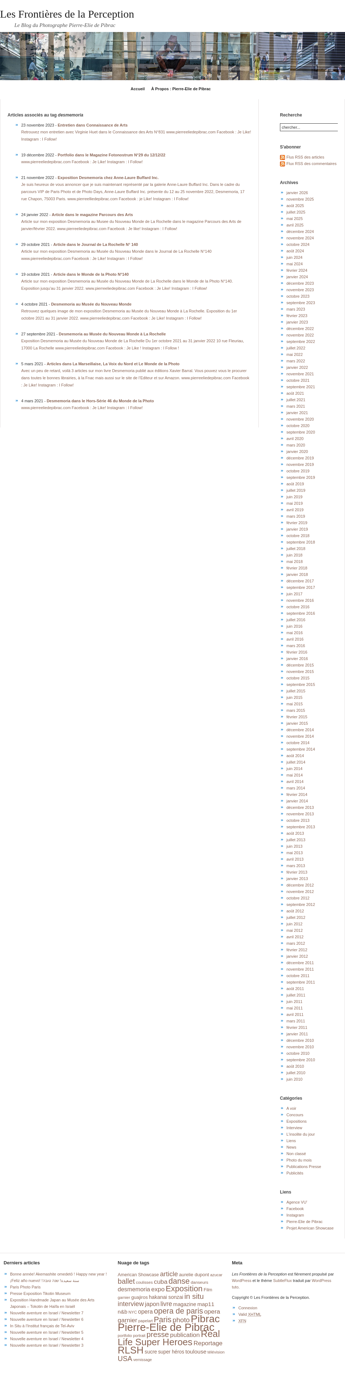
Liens (291, 1141)
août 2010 (295, 1066)
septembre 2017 (300, 587)
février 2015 (296, 717)
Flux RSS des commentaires (311, 163)
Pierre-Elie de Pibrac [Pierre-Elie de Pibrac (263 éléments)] (166, 1327)
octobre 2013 (297, 820)
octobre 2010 (297, 1053)
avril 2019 (295, 510)
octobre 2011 (297, 976)
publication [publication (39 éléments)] (185, 1334)
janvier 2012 (297, 956)
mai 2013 (294, 853)
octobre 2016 (297, 607)
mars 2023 (295, 309)
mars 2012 (295, 943)
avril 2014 (295, 781)
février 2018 (296, 568)
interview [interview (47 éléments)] (131, 1303)
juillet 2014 (295, 762)
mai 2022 (294, 354)
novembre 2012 (300, 891)
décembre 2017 (300, 581)
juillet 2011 (295, 995)
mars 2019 (295, 516)
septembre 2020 (300, 432)
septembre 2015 (300, 684)
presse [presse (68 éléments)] (158, 1334)
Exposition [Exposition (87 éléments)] (184, 1288)
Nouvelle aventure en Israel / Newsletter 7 (46, 1313)
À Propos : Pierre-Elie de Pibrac (181, 89)
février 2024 (296, 270)
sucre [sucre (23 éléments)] (151, 1352)
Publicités (294, 1173)
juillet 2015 (295, 691)
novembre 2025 (300, 199)
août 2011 (295, 988)
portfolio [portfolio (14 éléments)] (125, 1335)
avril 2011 (295, 1014)
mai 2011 (294, 1008)
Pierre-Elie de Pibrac (304, 1221)
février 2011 (296, 1027)
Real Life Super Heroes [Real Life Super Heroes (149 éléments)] (169, 1338)
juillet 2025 (295, 212)
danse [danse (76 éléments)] (179, 1281)
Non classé (296, 1153)
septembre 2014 (300, 749)
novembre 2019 (300, 464)
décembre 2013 (300, 807)
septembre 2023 (300, 303)
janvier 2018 (297, 574)
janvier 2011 (297, 1034)
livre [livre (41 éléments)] (166, 1303)
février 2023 (296, 315)
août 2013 (295, 833)
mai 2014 (294, 775)
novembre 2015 (300, 671)
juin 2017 (294, 594)
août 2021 (295, 393)
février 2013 (296, 872)
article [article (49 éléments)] (169, 1274)
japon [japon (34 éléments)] (152, 1304)
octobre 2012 (297, 898)
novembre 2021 (300, 374)
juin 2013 (294, 846)
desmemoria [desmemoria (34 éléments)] (134, 1289)
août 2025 (295, 205)
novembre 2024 (300, 238)
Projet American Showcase (310, 1228)
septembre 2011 (300, 982)
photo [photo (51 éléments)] (181, 1320)
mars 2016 (295, 646)
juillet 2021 (295, 400)
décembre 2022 (300, 328)
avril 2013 (295, 859)
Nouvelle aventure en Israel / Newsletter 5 (46, 1332)
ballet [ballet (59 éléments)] (126, 1281)
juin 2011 (294, 1001)
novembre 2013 (300, 814)
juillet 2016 (295, 620)
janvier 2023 (297, 322)
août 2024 (295, 251)
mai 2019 (294, 503)
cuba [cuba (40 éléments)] (160, 1281)
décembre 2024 (300, 231)
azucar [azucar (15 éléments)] (216, 1275)
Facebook (295, 1208)
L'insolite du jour (300, 1134)
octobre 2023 (297, 296)
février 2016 (296, 652)
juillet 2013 (295, 840)
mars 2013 (295, 866)
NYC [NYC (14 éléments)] (132, 1312)
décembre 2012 (300, 885)
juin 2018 (294, 555)
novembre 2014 (300, 736)
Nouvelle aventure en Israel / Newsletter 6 (46, 1319)
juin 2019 (294, 497)
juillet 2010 (295, 1073)
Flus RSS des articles (305, 157)
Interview (294, 1128)
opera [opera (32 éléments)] (145, 1311)
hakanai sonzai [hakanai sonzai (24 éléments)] (166, 1297)
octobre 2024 (297, 244)
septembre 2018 (300, 542)
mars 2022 (295, 361)
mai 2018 (294, 561)
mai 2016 (294, 633)
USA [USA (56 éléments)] (125, 1358)
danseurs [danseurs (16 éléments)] (199, 1282)
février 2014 (296, 794)
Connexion (247, 1308)
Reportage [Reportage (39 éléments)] (208, 1343)
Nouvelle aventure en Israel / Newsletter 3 (46, 1345)
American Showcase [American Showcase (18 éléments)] (138, 1274)
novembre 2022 (300, 335)
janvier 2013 (297, 878)
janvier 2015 (297, 723)
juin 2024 (294, 257)
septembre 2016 (300, 613)
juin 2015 (294, 697)
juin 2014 (294, 768)
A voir (291, 1108)
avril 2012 (295, 937)
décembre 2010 (300, 1040)
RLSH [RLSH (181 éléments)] (131, 1350)
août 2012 (295, 911)
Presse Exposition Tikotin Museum (40, 1293)
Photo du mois (299, 1160)
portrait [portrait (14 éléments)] (139, 1335)
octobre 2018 (297, 535)
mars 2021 (295, 406)
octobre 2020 (297, 425)
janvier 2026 (297, 193)
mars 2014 (295, 788)
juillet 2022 (295, 348)
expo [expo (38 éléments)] (158, 1289)
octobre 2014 (297, 743)
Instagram (295, 1215)
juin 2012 (294, 924)
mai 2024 (294, 264)
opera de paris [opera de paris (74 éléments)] (178, 1311)
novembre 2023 (300, 290)
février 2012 (296, 950)
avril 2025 (295, 225)
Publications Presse (303, 1166)
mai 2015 (294, 704)
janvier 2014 (297, 801)
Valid (249, 1314)
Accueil (138, 89)
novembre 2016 (300, 600)
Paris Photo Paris (25, 1287)
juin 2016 (294, 626)
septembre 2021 (300, 387)
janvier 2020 (297, 451)
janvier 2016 (297, 658)
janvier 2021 (297, 413)
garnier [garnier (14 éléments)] (124, 1297)
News (291, 1147)
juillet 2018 (295, 548)
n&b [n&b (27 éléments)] (123, 1312)
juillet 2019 (295, 490)
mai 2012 (294, 930)
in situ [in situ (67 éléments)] (194, 1296)
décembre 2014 (300, 730)
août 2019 (295, 484)
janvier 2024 (297, 277)
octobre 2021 (297, 380)
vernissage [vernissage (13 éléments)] (142, 1359)
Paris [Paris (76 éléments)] (162, 1319)
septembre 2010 (300, 1060)
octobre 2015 (297, 678)
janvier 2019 (297, 529)
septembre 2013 (300, 827)
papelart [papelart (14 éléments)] (145, 1321)
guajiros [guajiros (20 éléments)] (139, 1297)
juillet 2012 (295, 917)
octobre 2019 (297, 471)
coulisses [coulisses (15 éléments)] (144, 1282)
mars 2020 (295, 445)
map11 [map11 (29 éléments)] (205, 1304)
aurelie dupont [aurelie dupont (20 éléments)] (194, 1274)
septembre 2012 (300, 904)
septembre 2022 (300, 341)
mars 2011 (295, 1021)
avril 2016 (295, 639)
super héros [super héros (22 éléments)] (171, 1352)
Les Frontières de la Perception (67, 14)
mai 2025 (294, 218)
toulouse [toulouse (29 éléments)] (196, 1351)
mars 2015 (295, 710)
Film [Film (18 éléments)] (208, 1289)
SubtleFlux (282, 1280)
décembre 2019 (300, 458)
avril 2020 (295, 438)
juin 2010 (294, 1079)
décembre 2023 (300, 283)
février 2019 (296, 523)
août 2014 (295, 756)
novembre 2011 (300, 969)
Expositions (296, 1121)
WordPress (241, 1280)
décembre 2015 (300, 665)
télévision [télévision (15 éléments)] (216, 1352)
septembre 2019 (300, 477)
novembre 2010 (300, 1047)
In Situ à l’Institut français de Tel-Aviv (42, 1326)
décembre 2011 (300, 963)
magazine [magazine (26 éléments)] (184, 1304)
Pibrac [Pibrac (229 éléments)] (205, 1318)
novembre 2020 (300, 419)
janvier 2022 (297, 367)
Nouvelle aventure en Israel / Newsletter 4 (46, 1339)
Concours (294, 1115)
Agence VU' (296, 1202)
